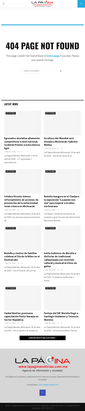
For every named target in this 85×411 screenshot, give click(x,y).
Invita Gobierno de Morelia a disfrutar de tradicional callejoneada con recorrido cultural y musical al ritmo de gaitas (60, 260)
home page (53, 55)
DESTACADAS (10, 113)
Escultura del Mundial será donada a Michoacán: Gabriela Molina (60, 141)
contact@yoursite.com (49, 385)
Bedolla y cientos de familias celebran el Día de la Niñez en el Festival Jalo (22, 256)
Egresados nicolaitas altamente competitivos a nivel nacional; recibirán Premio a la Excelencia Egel (22, 143)
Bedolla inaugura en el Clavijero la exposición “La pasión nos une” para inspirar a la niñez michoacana (61, 201)
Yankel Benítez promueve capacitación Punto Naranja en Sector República (21, 316)
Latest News (11, 104)
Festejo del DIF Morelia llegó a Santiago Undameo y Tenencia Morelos (61, 316)
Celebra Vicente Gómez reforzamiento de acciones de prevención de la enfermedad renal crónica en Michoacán (21, 201)
